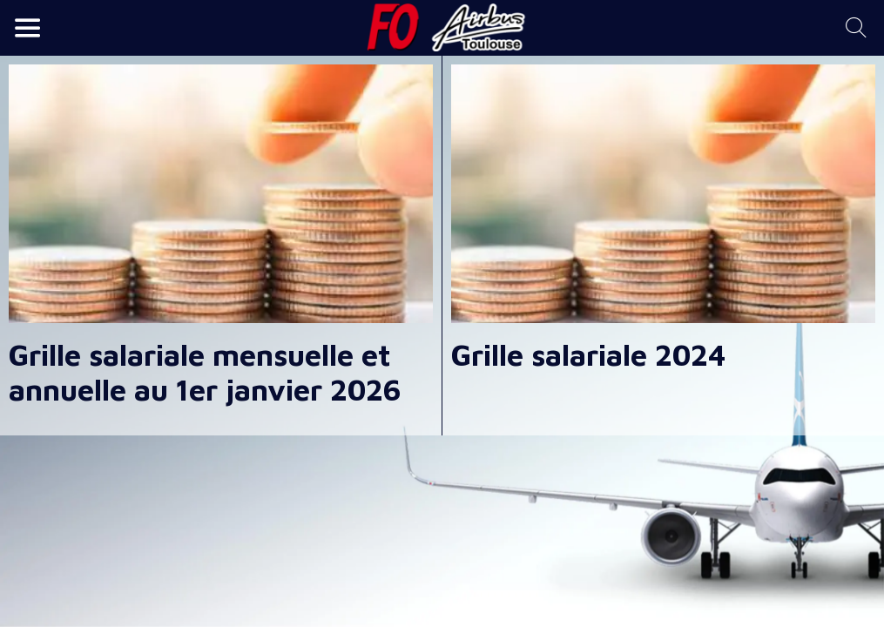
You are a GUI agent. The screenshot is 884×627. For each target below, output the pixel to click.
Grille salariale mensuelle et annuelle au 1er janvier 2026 (205, 372)
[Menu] (28, 28)
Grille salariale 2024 (588, 354)
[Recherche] (856, 28)
